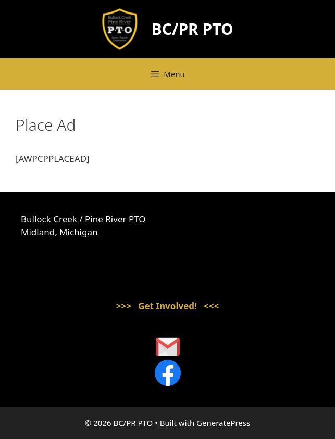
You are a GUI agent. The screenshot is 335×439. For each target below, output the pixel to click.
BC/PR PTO (192, 29)
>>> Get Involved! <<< (167, 306)
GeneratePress (223, 423)
